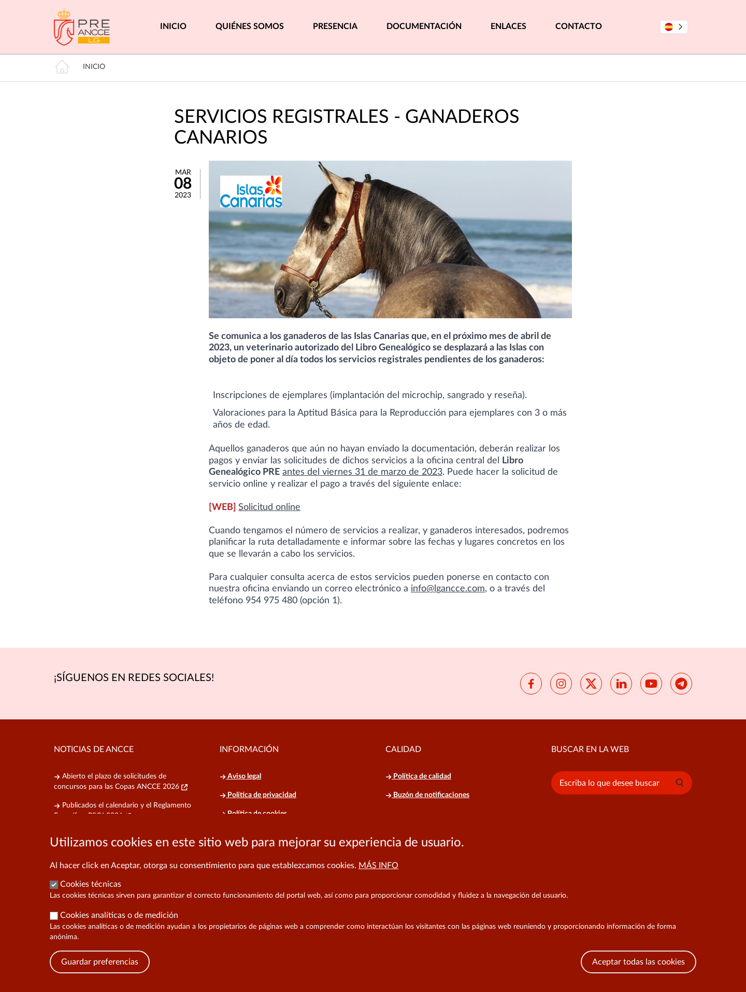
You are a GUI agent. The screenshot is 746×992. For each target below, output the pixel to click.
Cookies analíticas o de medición (119, 930)
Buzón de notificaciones (427, 795)
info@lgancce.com (448, 588)
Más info (378, 880)
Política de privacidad (258, 795)
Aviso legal (240, 776)
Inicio (173, 26)
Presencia (335, 26)
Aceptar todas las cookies (638, 976)
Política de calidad (418, 776)
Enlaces (508, 26)
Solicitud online (269, 507)
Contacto (578, 26)
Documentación (424, 26)
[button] (680, 782)
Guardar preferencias (99, 976)
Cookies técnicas (90, 899)
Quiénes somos (250, 26)
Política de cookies (253, 813)
